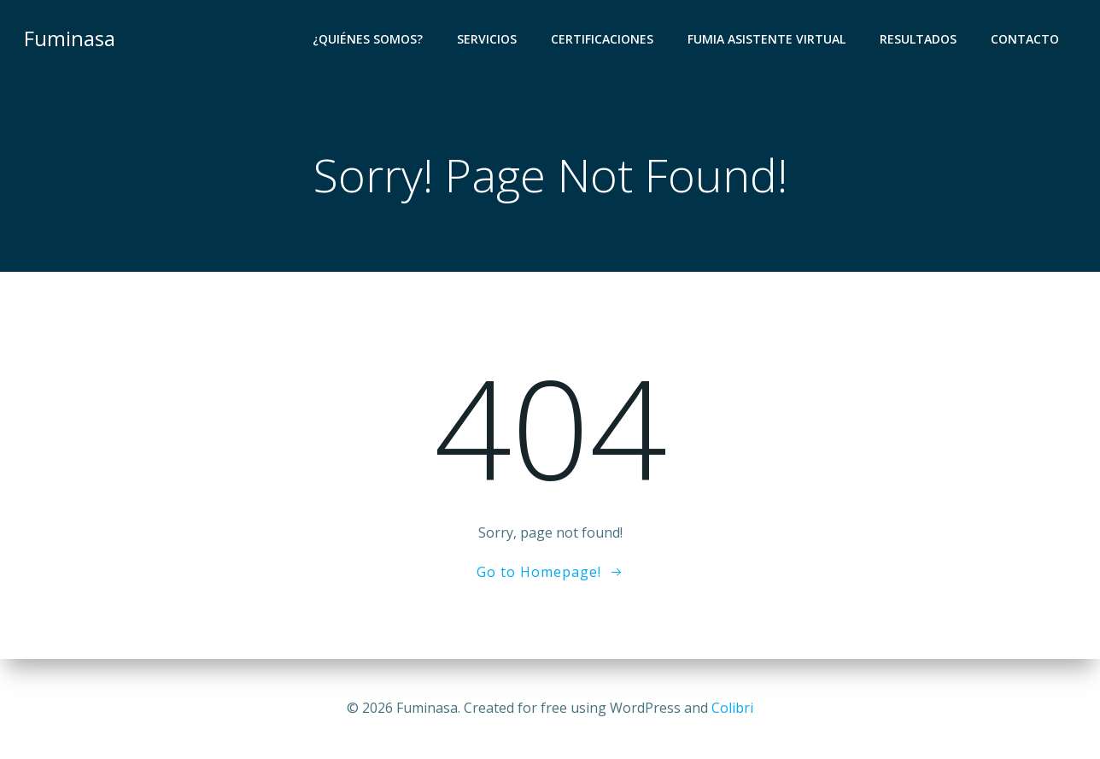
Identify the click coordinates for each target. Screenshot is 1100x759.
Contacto (1025, 39)
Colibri (732, 707)
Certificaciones (602, 39)
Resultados (918, 39)
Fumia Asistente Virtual (766, 39)
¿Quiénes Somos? (368, 39)
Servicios (487, 39)
